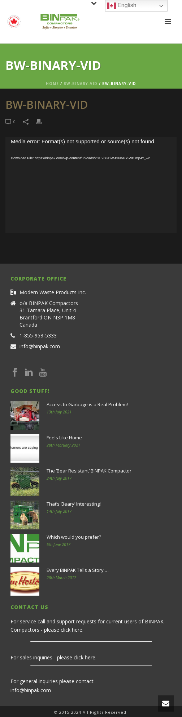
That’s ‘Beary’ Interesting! (74, 504)
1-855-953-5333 (38, 335)
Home (52, 83)
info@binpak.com (40, 346)
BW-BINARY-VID (81, 83)
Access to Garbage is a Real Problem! (87, 404)
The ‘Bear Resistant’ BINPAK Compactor (89, 470)
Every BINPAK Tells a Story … (78, 570)
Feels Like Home (64, 437)
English (121, 5)
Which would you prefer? (74, 537)
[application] (91, 185)
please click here (63, 629)
